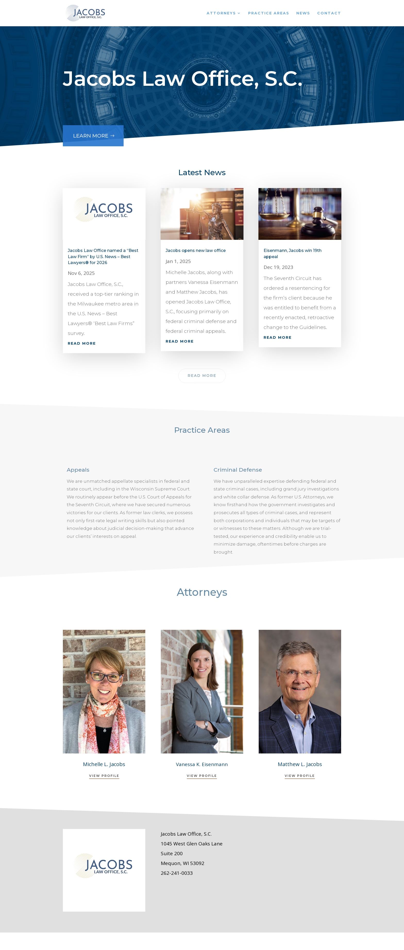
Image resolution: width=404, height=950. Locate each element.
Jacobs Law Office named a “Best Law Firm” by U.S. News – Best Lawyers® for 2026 (103, 256)
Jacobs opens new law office (196, 250)
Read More (202, 375)
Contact (329, 13)
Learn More (89, 133)
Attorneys (221, 13)
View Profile (104, 776)
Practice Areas (268, 13)
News (303, 13)
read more (82, 343)
